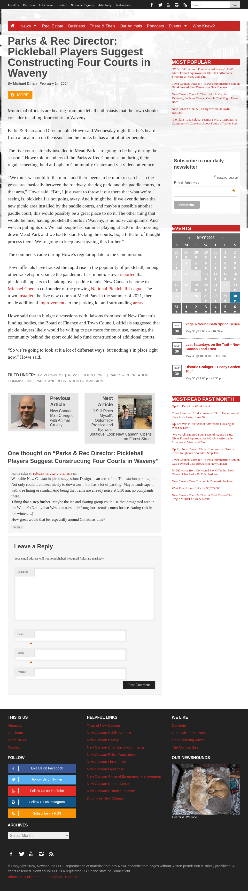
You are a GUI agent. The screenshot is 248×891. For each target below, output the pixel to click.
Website (21, 671)
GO (234, 5)
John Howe (94, 375)
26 (176, 252)
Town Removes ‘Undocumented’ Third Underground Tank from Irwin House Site (205, 415)
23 (235, 285)
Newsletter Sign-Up (82, 5)
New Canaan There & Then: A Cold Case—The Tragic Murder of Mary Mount (202, 497)
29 (206, 252)
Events (179, 26)
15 (225, 274)
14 (215, 274)
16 (235, 274)
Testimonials (123, 5)
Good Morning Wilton (188, 740)
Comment (22, 571)
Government (50, 375)
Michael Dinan (25, 83)
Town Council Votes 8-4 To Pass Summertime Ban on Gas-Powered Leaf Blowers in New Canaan (206, 85)
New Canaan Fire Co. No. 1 (108, 762)
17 (176, 285)
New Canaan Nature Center (108, 784)
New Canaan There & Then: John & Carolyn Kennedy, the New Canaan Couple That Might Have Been (205, 98)
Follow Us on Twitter (36, 779)
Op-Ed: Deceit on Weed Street (191, 406)
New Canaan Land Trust (105, 769)
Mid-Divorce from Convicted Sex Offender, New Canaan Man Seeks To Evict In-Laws (203, 472)
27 (186, 252)
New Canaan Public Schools (109, 733)
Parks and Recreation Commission (69, 381)
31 (176, 307)
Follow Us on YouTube (37, 790)
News (29, 26)
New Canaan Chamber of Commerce (115, 747)
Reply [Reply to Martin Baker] (18, 527)
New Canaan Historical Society (111, 791)
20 (206, 285)
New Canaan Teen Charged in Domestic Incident (202, 481)
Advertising (104, 5)
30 (215, 252)
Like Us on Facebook (36, 768)
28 (196, 252)
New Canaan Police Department (112, 755)
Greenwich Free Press (189, 733)
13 (206, 274)
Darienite (179, 725)
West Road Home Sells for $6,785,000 (196, 488)
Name (24, 635)
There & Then (102, 26)
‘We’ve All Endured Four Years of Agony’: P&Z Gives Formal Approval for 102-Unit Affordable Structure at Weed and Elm (202, 72)
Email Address (204, 183)
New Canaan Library (103, 740)
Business (76, 26)
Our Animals (131, 26)
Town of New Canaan (103, 725)
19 (196, 285)
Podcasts (155, 26)
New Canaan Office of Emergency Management (124, 776)
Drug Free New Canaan (105, 798)
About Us (13, 5)
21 (215, 285)
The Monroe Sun (185, 747)
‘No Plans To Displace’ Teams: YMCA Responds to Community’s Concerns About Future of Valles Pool (205, 121)
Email (24, 654)
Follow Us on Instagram (37, 802)
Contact (62, 5)
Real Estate (52, 26)
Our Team (29, 5)
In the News (46, 5)
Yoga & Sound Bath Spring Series (213, 324)
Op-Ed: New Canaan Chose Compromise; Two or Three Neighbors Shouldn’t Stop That (203, 451)
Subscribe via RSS (35, 813)
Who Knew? (204, 26)
